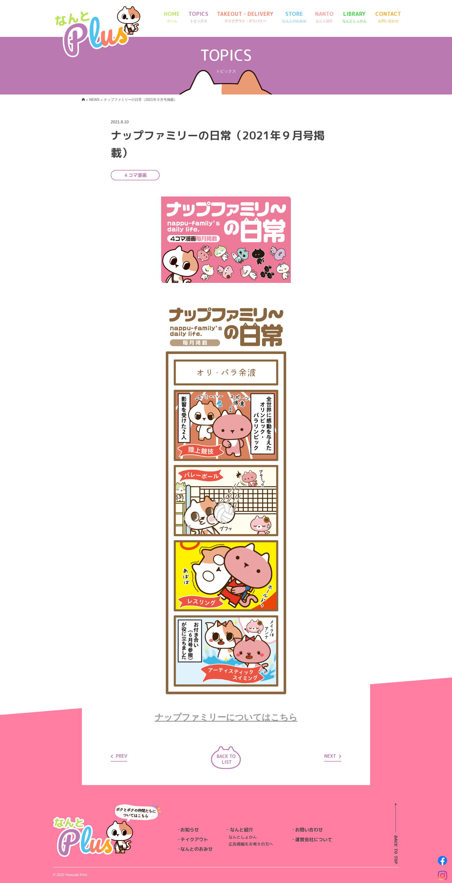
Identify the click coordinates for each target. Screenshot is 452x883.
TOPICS (198, 17)
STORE (294, 17)
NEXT (332, 756)
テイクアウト (194, 839)
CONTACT (388, 17)
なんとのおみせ (196, 849)
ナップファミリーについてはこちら (226, 717)
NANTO (324, 17)
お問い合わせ (309, 830)
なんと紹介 (241, 830)
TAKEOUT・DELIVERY (245, 17)
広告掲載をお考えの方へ (251, 844)
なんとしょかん (243, 837)
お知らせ (189, 830)
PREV (119, 756)
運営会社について (313, 839)
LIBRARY (354, 17)
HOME (172, 17)
